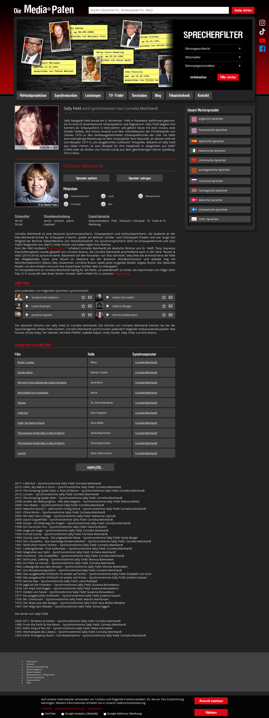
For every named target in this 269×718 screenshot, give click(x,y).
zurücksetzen (198, 77)
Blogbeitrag (121, 273)
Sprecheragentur (34, 669)
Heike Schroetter (123, 297)
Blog (158, 95)
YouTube (50, 713)
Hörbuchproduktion (33, 95)
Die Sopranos (57, 248)
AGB (28, 682)
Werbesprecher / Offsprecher (40, 674)
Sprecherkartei (33, 680)
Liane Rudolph (41, 306)
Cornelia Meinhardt (83, 166)
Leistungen (93, 95)
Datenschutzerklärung (37, 666)
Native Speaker (33, 672)
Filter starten (228, 77)
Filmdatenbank (179, 95)
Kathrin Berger (121, 306)
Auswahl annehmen (211, 700)
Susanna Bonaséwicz (45, 297)
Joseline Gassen (42, 315)
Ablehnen (211, 712)
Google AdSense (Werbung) (124, 713)
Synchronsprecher (35, 677)
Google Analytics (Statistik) (81, 713)
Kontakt (203, 95)
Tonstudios (139, 95)
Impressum (31, 661)
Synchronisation (65, 95)
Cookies (46, 708)
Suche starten (243, 10)
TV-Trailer (116, 95)
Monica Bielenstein (124, 315)
